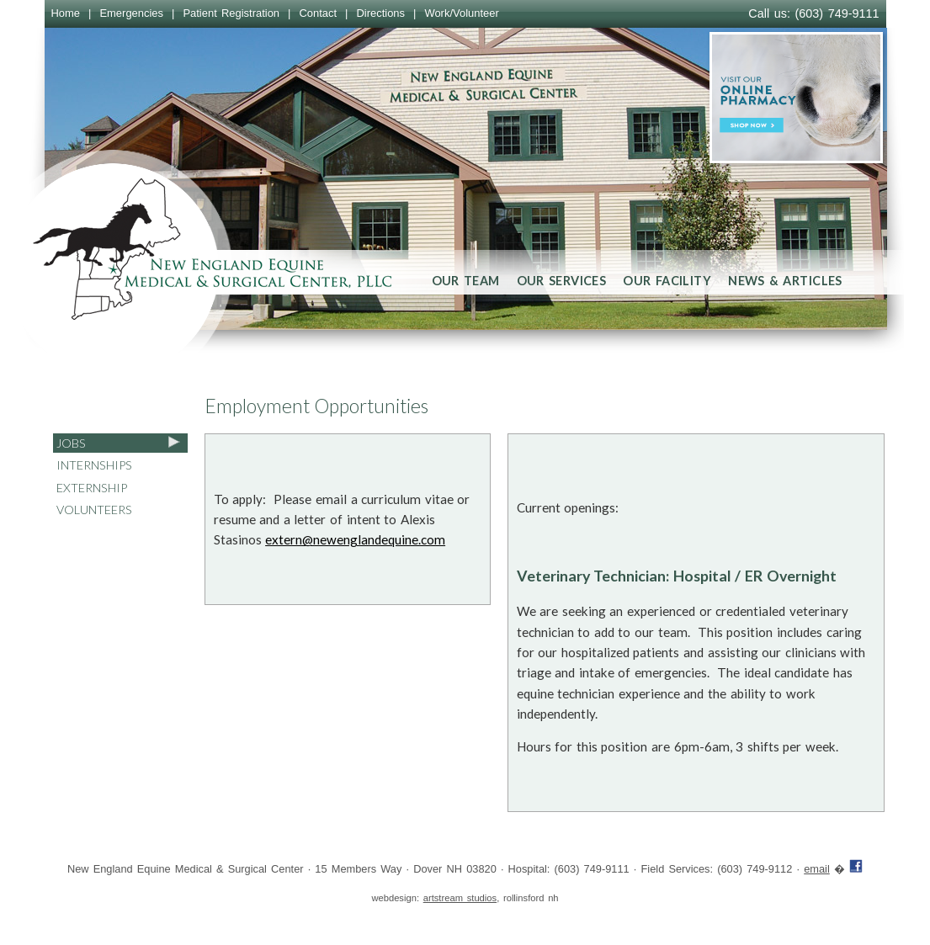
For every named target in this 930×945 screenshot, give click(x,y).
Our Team (466, 280)
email (817, 869)
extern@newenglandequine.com (355, 539)
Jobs (71, 443)
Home (66, 13)
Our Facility (667, 280)
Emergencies (131, 13)
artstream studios (460, 898)
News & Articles (785, 280)
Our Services (562, 280)
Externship (91, 487)
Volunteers (94, 509)
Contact (318, 13)
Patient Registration (231, 13)
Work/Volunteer (461, 13)
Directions (380, 13)
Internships (94, 465)
